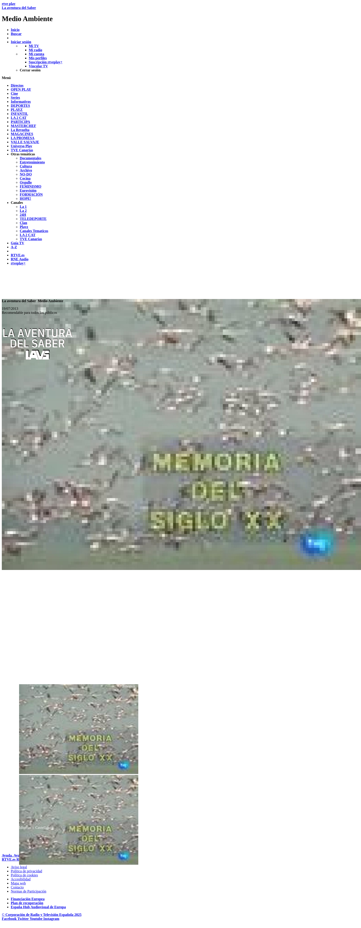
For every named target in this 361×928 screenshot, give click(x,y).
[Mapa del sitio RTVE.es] (18, 883)
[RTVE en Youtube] (36, 919)
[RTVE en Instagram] (51, 919)
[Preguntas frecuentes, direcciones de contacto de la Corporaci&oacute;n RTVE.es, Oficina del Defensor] (17, 887)
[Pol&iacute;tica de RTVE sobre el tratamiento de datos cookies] (24, 875)
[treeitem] (17, 85)
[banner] (180, 12)
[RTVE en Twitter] (24, 919)
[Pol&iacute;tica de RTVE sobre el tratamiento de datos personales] (26, 871)
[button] (180, 78)
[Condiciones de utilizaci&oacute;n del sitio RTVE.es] (19, 867)
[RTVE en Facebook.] (10, 919)
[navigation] (180, 174)
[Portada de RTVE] (9, 859)
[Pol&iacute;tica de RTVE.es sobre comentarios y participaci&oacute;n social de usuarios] (28, 891)
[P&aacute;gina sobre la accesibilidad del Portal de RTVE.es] (21, 879)
